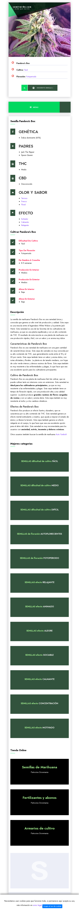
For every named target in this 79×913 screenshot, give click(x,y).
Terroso (24, 198)
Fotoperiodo (31, 76)
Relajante (25, 225)
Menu (34, 107)
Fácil (26, 70)
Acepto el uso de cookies (52, 906)
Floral (23, 204)
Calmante (25, 222)
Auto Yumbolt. (61, 434)
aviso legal (37, 905)
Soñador (24, 219)
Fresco (24, 201)
